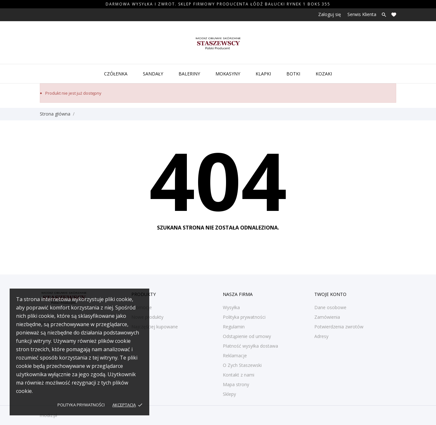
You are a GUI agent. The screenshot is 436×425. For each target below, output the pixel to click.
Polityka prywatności (81, 405)
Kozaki (324, 74)
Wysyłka (231, 307)
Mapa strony (236, 384)
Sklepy (229, 394)
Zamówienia (327, 317)
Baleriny (189, 74)
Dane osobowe (330, 307)
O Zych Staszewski (242, 365)
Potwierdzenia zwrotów (338, 327)
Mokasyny (227, 74)
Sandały (153, 74)
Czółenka (115, 74)
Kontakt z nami (238, 375)
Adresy (321, 336)
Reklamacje (235, 355)
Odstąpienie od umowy (247, 336)
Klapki (263, 74)
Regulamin (234, 327)
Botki (293, 74)
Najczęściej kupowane (154, 327)
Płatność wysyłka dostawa (250, 346)
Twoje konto (330, 294)
